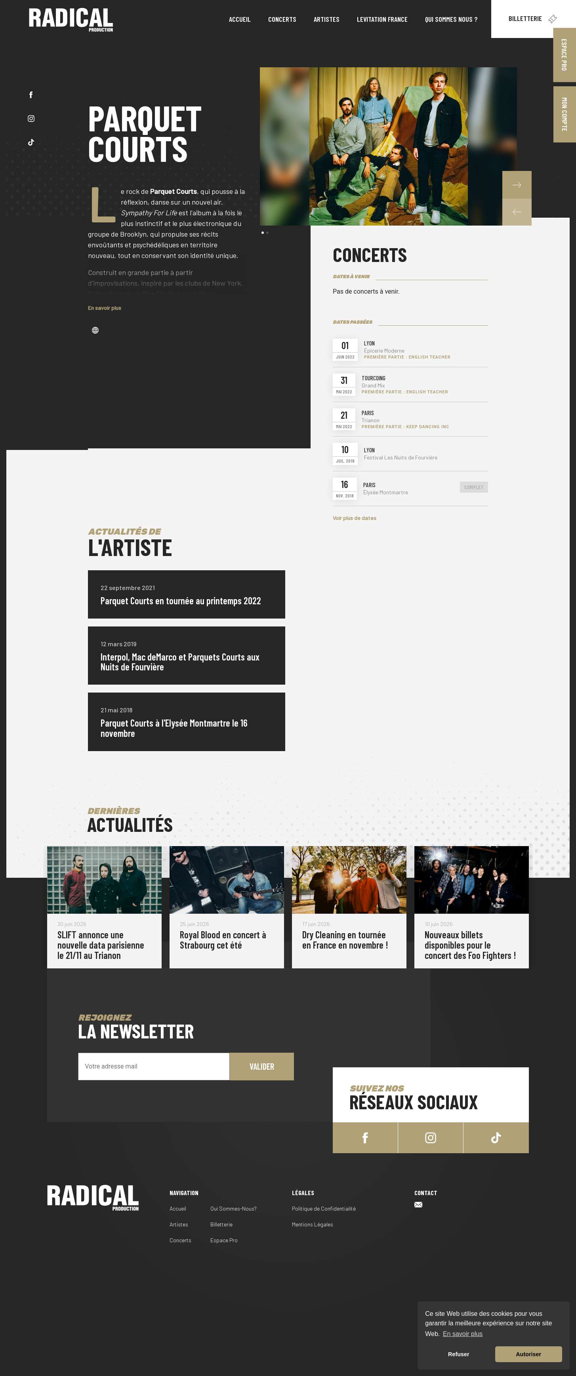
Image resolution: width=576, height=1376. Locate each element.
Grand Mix (373, 385)
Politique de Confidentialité (324, 1208)
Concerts (180, 1240)
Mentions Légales (312, 1224)
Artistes (179, 1224)
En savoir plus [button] (463, 1333)
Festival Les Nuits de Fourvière (400, 457)
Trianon (371, 420)
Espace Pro (224, 1240)
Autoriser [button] (528, 1354)
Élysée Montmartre (385, 492)
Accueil (178, 1208)
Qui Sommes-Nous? (233, 1208)
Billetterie (534, 19)
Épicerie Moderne (384, 350)
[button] (517, 212)
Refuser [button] (458, 1354)
